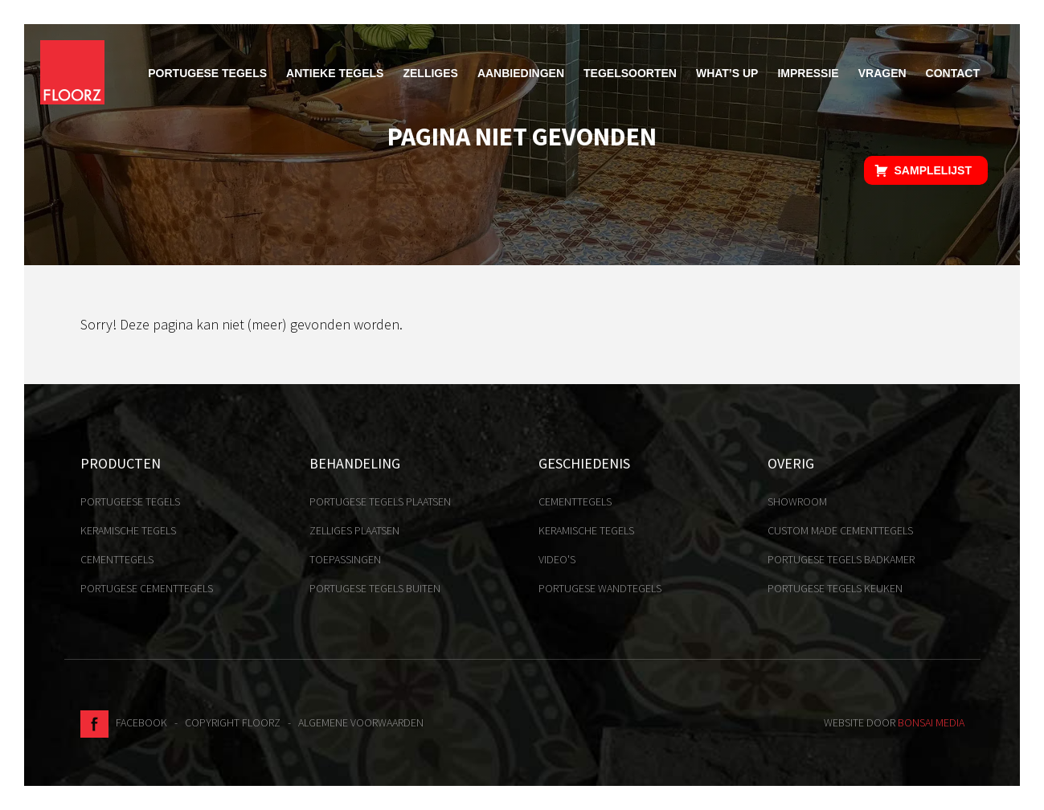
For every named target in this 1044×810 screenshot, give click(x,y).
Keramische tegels (128, 530)
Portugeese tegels (130, 501)
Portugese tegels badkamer (841, 559)
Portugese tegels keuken (835, 588)
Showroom (797, 501)
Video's (556, 559)
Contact (953, 73)
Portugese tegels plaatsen (380, 501)
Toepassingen (345, 559)
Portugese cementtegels (146, 588)
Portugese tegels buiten (374, 588)
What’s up (727, 73)
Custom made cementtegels (840, 530)
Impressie (807, 73)
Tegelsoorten (630, 73)
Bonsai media (931, 722)
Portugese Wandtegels (599, 588)
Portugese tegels (207, 73)
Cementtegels (117, 559)
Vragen (882, 73)
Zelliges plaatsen (354, 530)
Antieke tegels (334, 73)
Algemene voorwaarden (361, 722)
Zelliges (430, 73)
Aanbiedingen (520, 73)
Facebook (123, 722)
